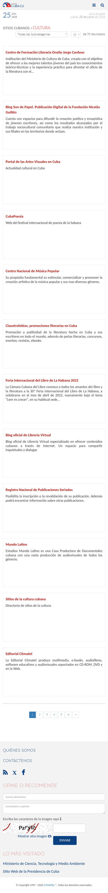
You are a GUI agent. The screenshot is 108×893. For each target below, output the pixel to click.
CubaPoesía (14, 216)
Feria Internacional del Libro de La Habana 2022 (42, 380)
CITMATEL (49, 885)
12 (76, 34)
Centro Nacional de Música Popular (32, 271)
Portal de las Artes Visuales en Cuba (33, 161)
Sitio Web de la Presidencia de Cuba (31, 871)
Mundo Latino (16, 544)
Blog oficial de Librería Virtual (28, 435)
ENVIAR (65, 840)
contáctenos (17, 760)
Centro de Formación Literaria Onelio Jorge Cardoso (45, 52)
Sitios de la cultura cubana (26, 599)
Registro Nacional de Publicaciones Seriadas (39, 489)
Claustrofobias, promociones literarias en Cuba (41, 325)
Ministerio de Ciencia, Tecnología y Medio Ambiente (44, 863)
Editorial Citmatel (19, 653)
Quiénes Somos (19, 750)
